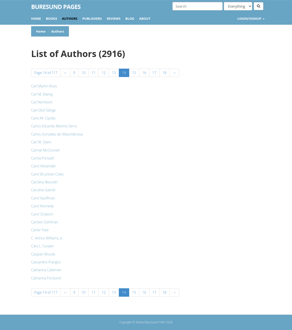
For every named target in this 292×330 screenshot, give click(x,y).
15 (134, 72)
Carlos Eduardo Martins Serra (54, 126)
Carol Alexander (43, 166)
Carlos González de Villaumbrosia (57, 134)
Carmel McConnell (45, 150)
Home (36, 18)
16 (144, 72)
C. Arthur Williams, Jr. (47, 238)
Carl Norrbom (41, 102)
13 (114, 72)
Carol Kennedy (42, 206)
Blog (129, 18)
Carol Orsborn (42, 214)
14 (124, 72)
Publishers (92, 18)
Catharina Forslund (46, 278)
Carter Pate (40, 230)
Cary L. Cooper (42, 246)
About (144, 18)
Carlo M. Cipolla (43, 118)
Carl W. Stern (41, 142)
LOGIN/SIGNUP (251, 18)
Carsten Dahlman (44, 222)
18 (165, 72)
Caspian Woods (43, 254)
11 (94, 72)
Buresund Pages (56, 7)
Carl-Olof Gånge (43, 110)
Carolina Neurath (44, 182)
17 (154, 72)
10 (83, 72)
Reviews (114, 18)
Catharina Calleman (46, 270)
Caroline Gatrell (43, 190)
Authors (69, 18)
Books (51, 18)
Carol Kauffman (43, 198)
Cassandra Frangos (46, 262)
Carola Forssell (42, 158)
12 (104, 72)
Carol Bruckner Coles (47, 174)
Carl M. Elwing (42, 94)
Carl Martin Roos (44, 86)
